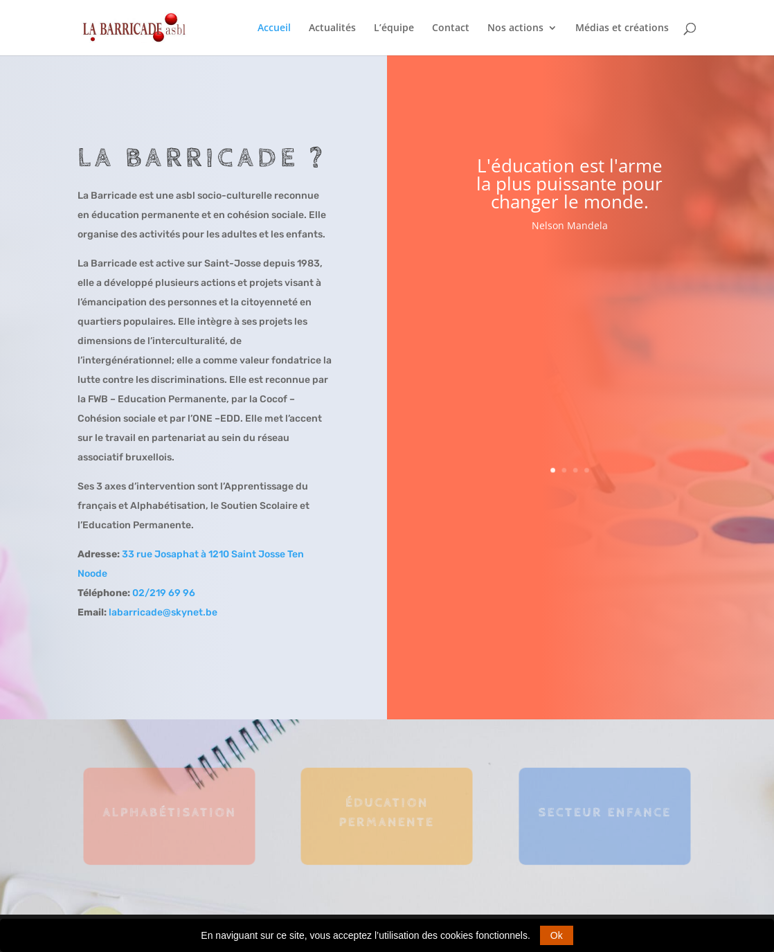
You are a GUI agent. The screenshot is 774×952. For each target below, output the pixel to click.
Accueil (274, 28)
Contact (450, 28)
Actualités (332, 28)
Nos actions (515, 28)
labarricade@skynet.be (163, 612)
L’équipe (394, 28)
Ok (556, 935)
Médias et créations (622, 28)
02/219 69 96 (163, 593)
